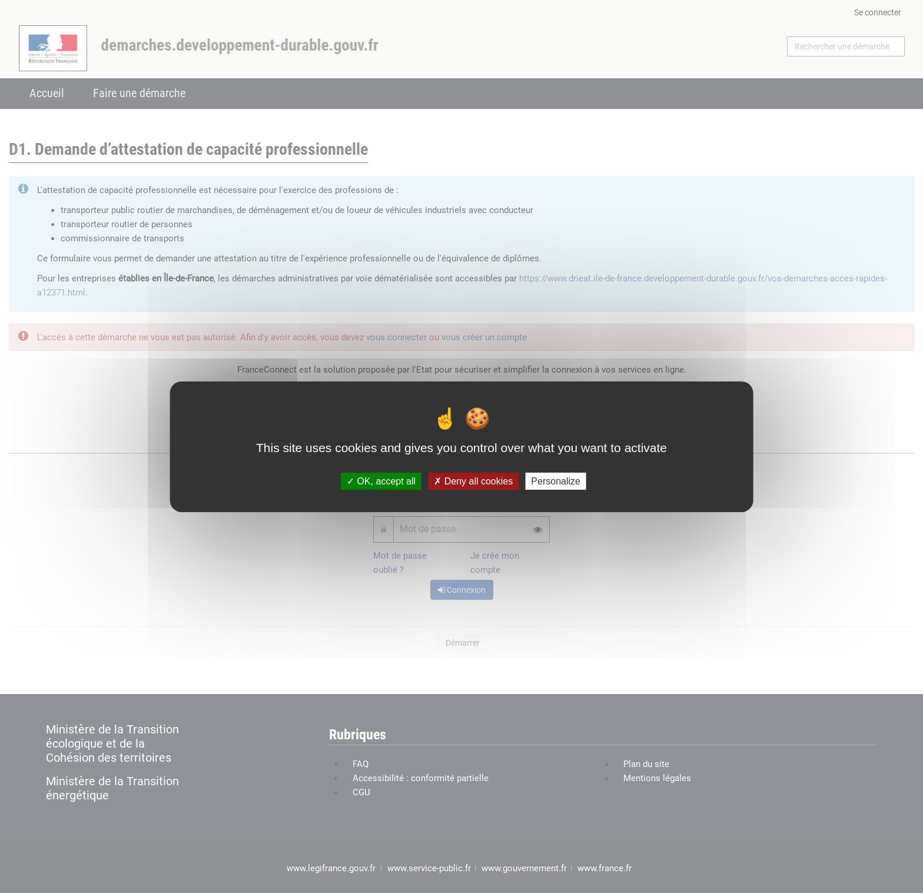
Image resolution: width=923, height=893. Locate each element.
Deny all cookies (473, 481)
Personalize (555, 481)
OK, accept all (381, 481)
